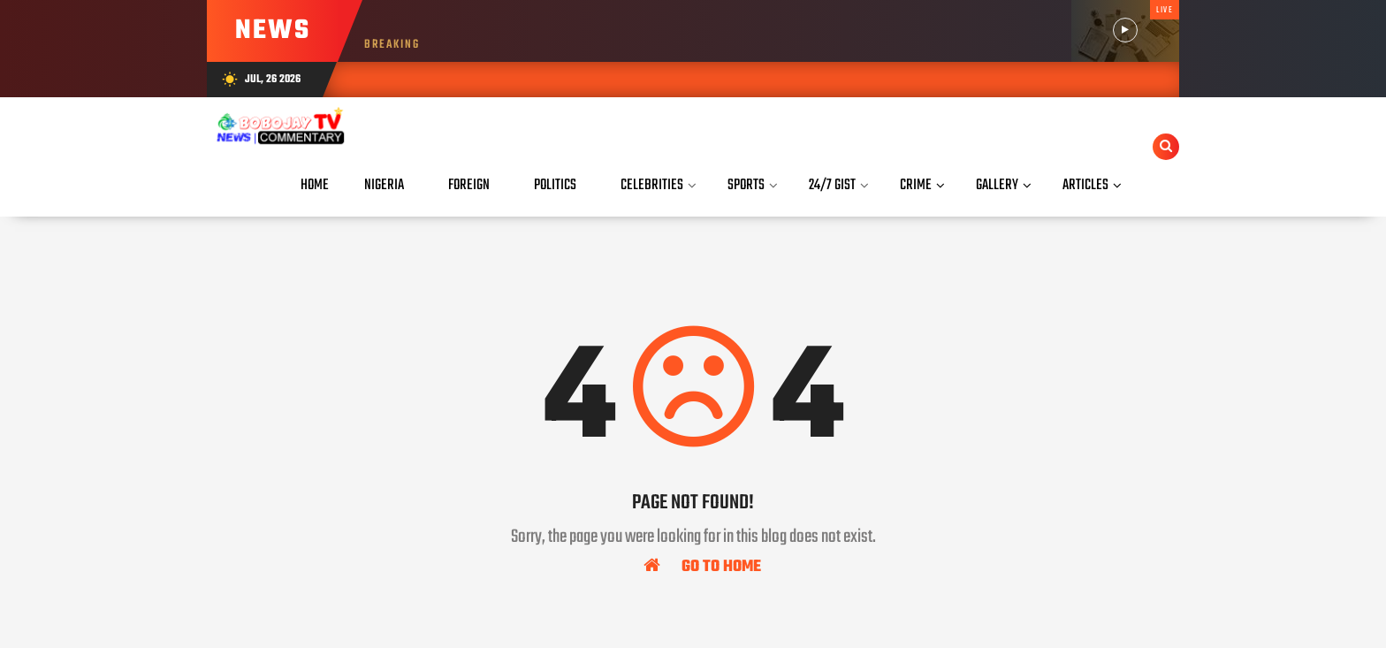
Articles (1085, 185)
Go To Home (702, 565)
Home (315, 185)
